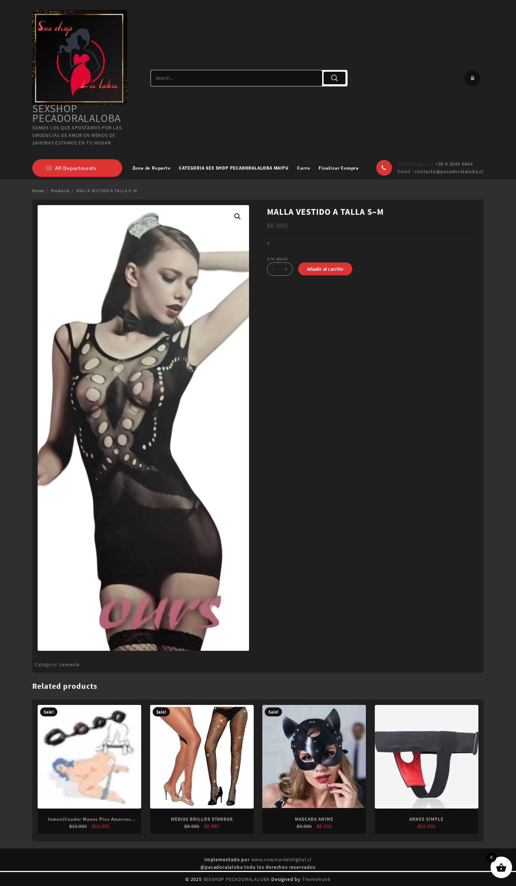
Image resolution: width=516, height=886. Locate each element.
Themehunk (316, 879)
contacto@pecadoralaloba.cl (449, 171)
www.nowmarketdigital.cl (281, 859)
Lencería (69, 664)
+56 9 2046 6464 (454, 164)
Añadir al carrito (325, 269)
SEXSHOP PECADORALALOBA (76, 113)
